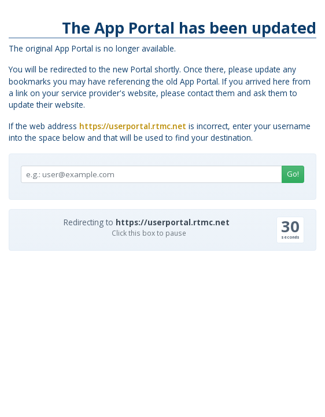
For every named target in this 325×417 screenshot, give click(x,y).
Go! (293, 174)
